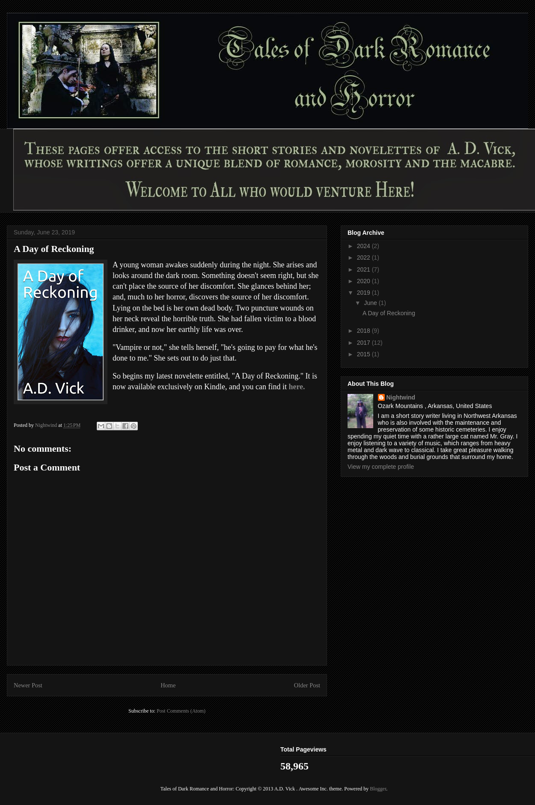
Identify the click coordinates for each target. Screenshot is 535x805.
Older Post (307, 685)
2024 (364, 246)
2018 (364, 330)
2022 (364, 257)
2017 (364, 342)
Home (167, 685)
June (371, 302)
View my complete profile (381, 466)
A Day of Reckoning (389, 313)
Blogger (378, 789)
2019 (364, 292)
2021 (364, 269)
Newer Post (28, 685)
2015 (364, 354)
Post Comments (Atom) (181, 711)
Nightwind (401, 397)
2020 (364, 281)
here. (296, 386)
